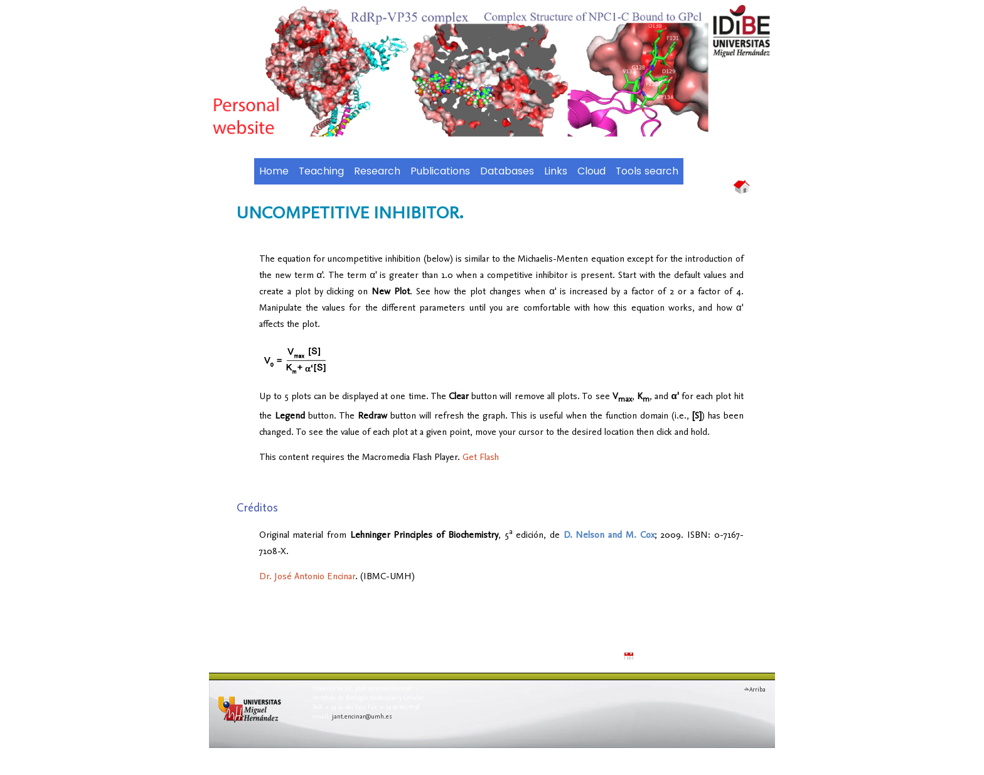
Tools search (647, 171)
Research (377, 171)
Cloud (591, 171)
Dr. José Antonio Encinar (307, 575)
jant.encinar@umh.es (362, 716)
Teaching (321, 171)
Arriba (757, 688)
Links (555, 171)
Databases (507, 171)
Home (274, 171)
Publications (440, 171)
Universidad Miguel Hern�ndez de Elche (256, 718)
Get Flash (481, 456)
